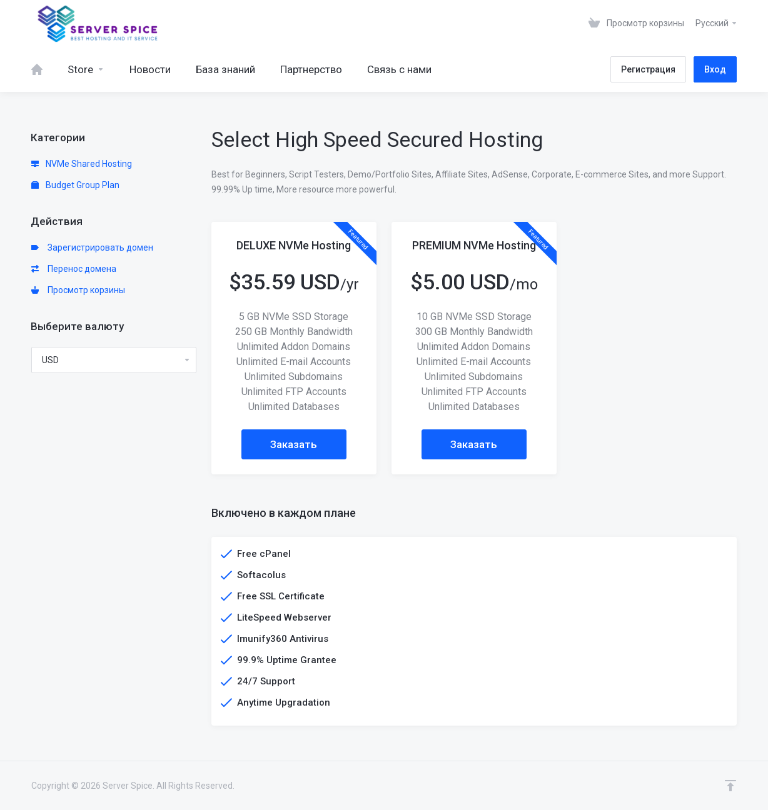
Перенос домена (73, 269)
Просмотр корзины (78, 290)
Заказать (293, 444)
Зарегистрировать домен (92, 247)
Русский (716, 23)
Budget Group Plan (75, 185)
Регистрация (648, 69)
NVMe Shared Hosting (81, 164)
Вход (715, 69)
